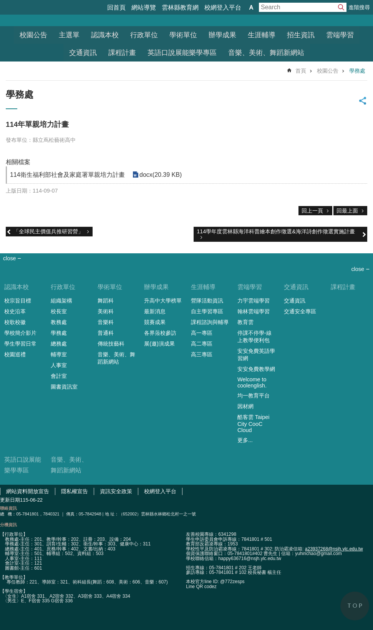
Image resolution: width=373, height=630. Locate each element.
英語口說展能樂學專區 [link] (182, 53)
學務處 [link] (357, 71)
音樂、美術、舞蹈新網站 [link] (266, 53)
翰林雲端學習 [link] (253, 311)
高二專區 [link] (201, 344)
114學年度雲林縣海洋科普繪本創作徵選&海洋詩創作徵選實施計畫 (276, 231)
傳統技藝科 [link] (111, 344)
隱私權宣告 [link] (74, 491)
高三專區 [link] (201, 354)
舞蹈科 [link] (106, 301)
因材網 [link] (245, 406)
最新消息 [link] (155, 311)
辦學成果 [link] (222, 35)
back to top (354, 606)
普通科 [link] (106, 333)
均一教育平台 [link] (253, 395)
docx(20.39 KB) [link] (160, 174)
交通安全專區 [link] (300, 311)
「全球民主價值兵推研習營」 (48, 231)
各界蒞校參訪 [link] (160, 333)
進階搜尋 (359, 7)
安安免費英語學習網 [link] (256, 354)
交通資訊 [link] (83, 53)
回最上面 (347, 211)
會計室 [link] (59, 376)
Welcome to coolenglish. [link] (252, 382)
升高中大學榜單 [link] (163, 301)
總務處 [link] (59, 344)
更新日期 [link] (10, 500)
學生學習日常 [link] (20, 344)
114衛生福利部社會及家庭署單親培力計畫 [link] (67, 174)
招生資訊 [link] (301, 35)
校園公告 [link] (33, 35)
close (357, 269)
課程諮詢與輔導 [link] (210, 322)
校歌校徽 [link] (15, 322)
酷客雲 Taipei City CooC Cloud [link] (253, 423)
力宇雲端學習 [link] (253, 301)
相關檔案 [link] (18, 162)
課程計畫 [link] (122, 53)
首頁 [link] (300, 71)
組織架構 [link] (61, 301)
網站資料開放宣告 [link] (27, 491)
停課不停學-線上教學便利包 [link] (254, 336)
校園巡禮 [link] (15, 354)
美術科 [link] (106, 311)
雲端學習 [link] (340, 35)
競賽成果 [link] (155, 322)
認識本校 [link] (105, 35)
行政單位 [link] (144, 35)
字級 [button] (251, 7)
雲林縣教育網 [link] (180, 7)
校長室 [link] (59, 311)
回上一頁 (312, 211)
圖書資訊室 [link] (64, 387)
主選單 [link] (69, 35)
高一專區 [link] (201, 333)
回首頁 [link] (116, 7)
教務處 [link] (59, 322)
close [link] (9, 258)
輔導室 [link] (59, 354)
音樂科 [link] (106, 322)
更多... (245, 440)
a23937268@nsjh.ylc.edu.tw (334, 549)
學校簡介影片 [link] (20, 333)
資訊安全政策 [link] (116, 491)
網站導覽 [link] (143, 7)
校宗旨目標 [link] (17, 301)
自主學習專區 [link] (207, 311)
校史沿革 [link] (15, 311)
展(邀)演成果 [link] (159, 344)
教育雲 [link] (245, 322)
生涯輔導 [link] (261, 35)
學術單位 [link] (183, 35)
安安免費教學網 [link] (256, 369)
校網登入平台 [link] (222, 7)
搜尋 (341, 7)
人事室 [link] (59, 365)
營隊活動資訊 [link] (207, 301)
